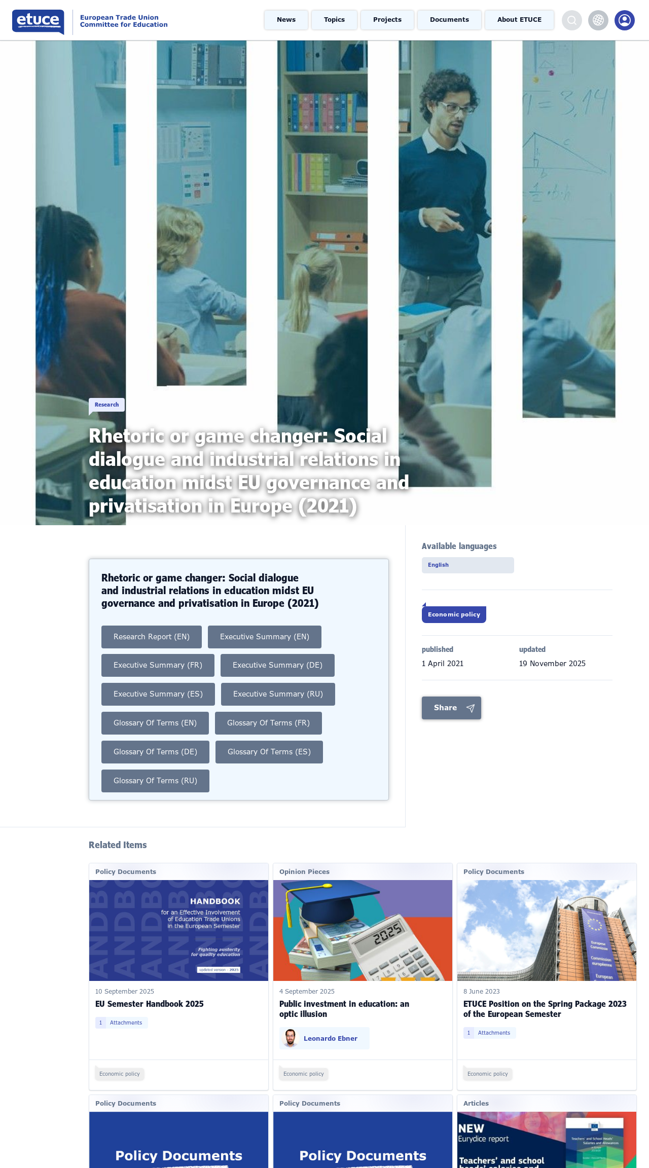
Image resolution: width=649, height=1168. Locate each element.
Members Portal (625, 20)
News (287, 20)
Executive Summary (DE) (278, 650)
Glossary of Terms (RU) (156, 766)
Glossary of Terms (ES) (270, 737)
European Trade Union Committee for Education (119, 20)
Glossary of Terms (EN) (155, 708)
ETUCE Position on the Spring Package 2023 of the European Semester (545, 994)
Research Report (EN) (152, 621)
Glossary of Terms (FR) (269, 708)
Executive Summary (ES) (158, 679)
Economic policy (467, 620)
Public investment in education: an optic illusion (344, 994)
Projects (389, 20)
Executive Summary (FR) (158, 650)
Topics (336, 20)
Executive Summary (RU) (279, 679)
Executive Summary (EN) (266, 621)
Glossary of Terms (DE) (156, 737)
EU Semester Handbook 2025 (149, 989)
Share (445, 717)
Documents (450, 20)
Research (113, 393)
